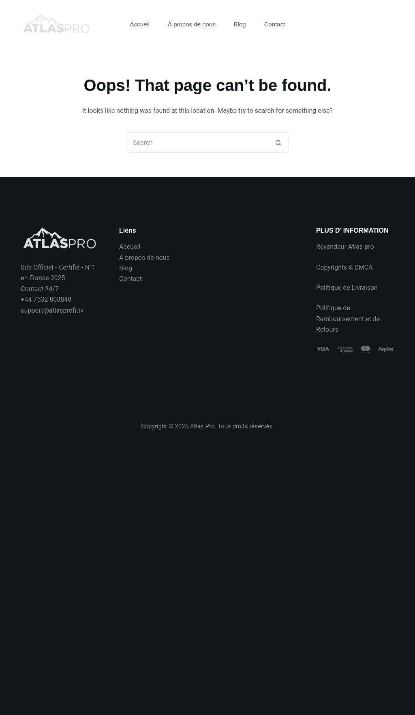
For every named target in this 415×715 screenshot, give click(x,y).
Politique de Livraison (347, 288)
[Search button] (278, 142)
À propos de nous (192, 24)
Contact (274, 24)
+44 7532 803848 (46, 299)
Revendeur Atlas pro (345, 247)
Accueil (140, 24)
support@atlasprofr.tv (52, 310)
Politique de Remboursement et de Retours (348, 318)
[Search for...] (197, 142)
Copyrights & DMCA (344, 267)
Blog (240, 24)
